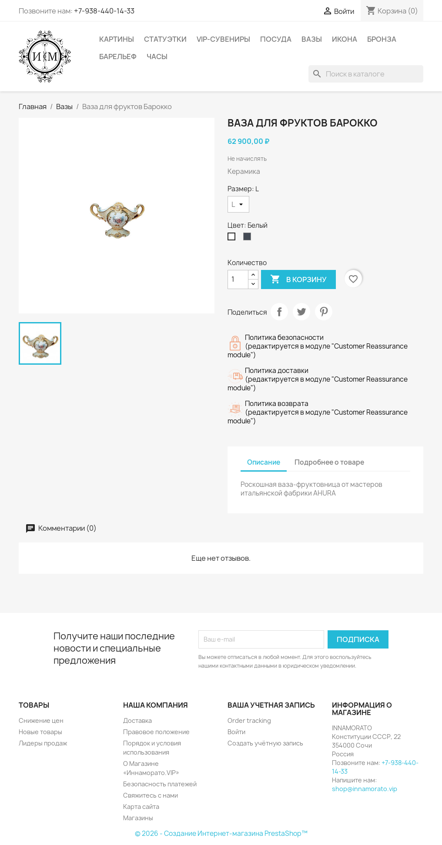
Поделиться (279, 311)
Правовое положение (156, 732)
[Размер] (238, 204)
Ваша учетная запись (271, 705)
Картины (116, 39)
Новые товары (40, 732)
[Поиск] (365, 74)
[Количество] (238, 279)
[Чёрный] (248, 239)
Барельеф (118, 56)
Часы (157, 56)
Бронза (381, 39)
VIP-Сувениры (223, 39)
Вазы (311, 39)
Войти (236, 732)
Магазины (138, 818)
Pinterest (323, 311)
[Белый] (233, 239)
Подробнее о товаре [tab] (329, 462)
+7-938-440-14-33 (104, 11)
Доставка (137, 720)
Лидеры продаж (43, 743)
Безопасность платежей (160, 784)
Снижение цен (41, 720)
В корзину (298, 279)
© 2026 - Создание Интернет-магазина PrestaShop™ (221, 833)
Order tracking (249, 720)
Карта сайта (141, 806)
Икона (344, 39)
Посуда (275, 39)
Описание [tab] (263, 462)
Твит (301, 311)
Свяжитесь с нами (150, 795)
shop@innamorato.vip (364, 789)
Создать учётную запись (265, 743)
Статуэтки (165, 39)
